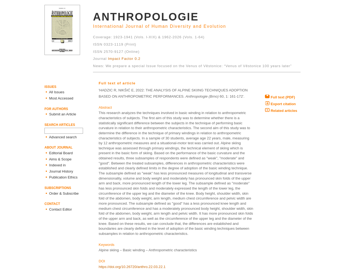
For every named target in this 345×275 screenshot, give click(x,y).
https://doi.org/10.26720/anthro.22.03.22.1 (132, 267)
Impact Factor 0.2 (124, 59)
